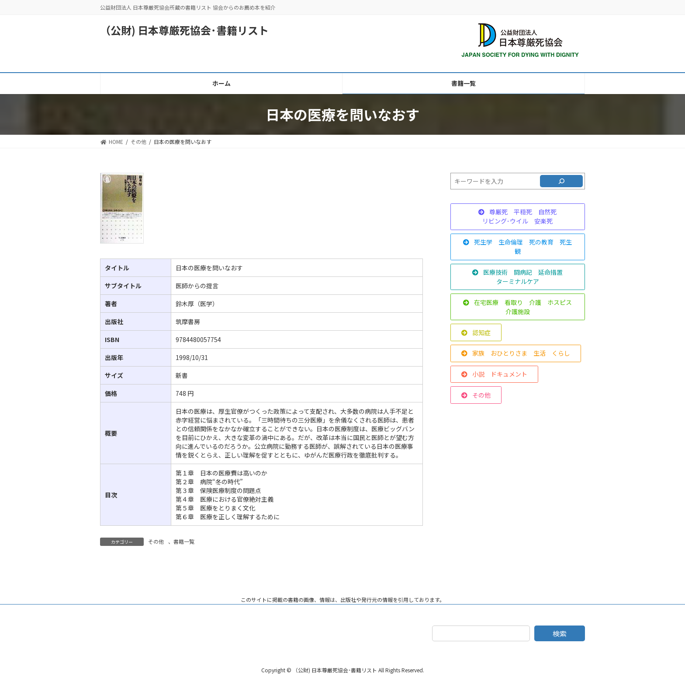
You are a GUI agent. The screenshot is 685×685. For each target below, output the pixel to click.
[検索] (561, 181)
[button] (517, 216)
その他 (156, 541)
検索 (560, 633)
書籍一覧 (183, 541)
